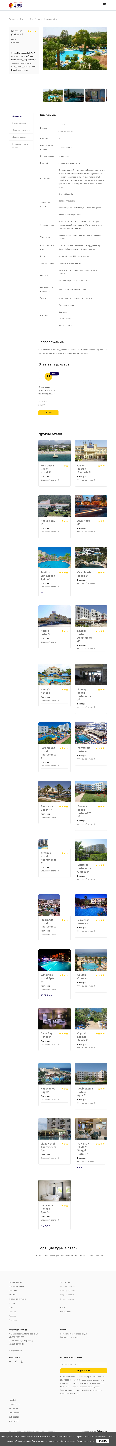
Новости (12, 1311)
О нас (12, 1307)
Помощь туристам (68, 1290)
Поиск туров (15, 1282)
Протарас (15, 42)
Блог (62, 1307)
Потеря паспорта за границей (73, 1333)
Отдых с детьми (67, 1299)
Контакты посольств (69, 1337)
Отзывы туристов (68, 1286)
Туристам (65, 1282)
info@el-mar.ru (15, 1350)
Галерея (12, 1316)
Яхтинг (13, 1295)
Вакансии (13, 1320)
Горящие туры (16, 1286)
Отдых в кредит (67, 1294)
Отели (22, 19)
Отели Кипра (35, 19)
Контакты (65, 1312)
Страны (13, 1290)
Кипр (13, 39)
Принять (102, 1441)
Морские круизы (17, 1299)
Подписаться (83, 1371)
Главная (12, 19)
